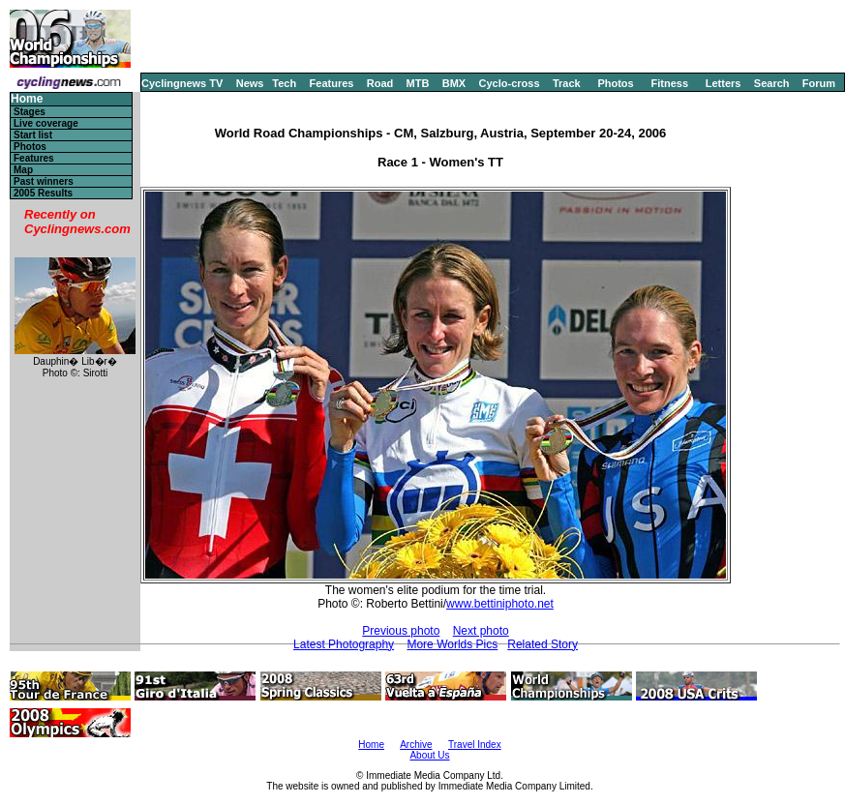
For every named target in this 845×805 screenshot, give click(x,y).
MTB (418, 83)
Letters (723, 83)
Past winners (44, 181)
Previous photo (400, 631)
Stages (29, 111)
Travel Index (474, 744)
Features (332, 83)
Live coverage (46, 123)
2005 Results (43, 193)
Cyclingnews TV (182, 83)
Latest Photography (343, 644)
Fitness (669, 83)
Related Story (542, 644)
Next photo (481, 631)
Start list (33, 135)
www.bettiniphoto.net (500, 604)
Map (23, 169)
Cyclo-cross (509, 83)
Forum (818, 83)
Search (772, 83)
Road (380, 83)
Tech (284, 83)
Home (27, 99)
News (250, 83)
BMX (454, 83)
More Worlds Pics (452, 644)
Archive (416, 744)
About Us (429, 755)
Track (567, 83)
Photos (615, 83)
